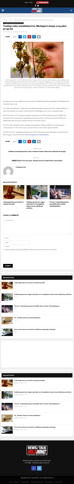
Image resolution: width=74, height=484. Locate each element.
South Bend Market (18, 23)
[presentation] (19, 258)
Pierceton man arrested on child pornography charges (35, 329)
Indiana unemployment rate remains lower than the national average (37, 151)
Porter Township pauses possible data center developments (59, 204)
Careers (16, 482)
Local (5, 23)
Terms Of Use (59, 482)
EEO (11, 482)
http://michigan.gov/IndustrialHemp (37, 135)
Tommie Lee (8, 32)
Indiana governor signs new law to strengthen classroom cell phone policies (35, 205)
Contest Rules (25, 482)
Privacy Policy (49, 482)
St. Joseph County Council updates (27, 318)
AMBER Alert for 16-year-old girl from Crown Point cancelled (37, 161)
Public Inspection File (37, 482)
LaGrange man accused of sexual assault (13, 203)
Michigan (10, 23)
